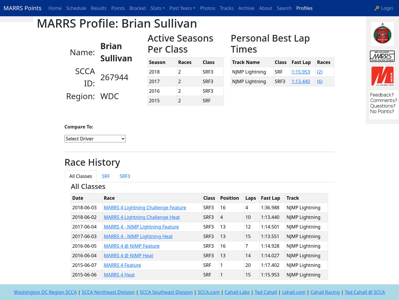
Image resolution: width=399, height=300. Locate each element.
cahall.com (293, 292)
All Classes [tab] (81, 176)
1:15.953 (301, 72)
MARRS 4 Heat (119, 275)
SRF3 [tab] (125, 176)
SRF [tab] (106, 176)
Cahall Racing (325, 292)
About (265, 8)
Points (118, 8)
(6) (320, 81)
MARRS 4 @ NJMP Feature (132, 246)
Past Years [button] (181, 8)
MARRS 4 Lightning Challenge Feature (145, 207)
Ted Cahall (266, 292)
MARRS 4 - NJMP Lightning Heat (138, 236)
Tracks (227, 8)
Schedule (76, 8)
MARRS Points (22, 8)
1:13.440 (301, 81)
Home (55, 8)
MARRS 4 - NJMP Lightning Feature (141, 227)
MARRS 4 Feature (122, 265)
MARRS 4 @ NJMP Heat (128, 255)
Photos (207, 8)
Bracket (137, 8)
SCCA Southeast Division (166, 292)
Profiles (304, 8)
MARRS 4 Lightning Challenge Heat (142, 217)
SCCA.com (209, 292)
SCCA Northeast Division (108, 292)
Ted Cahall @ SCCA (365, 292)
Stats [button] (156, 8)
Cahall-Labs (237, 292)
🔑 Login (383, 8)
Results (98, 8)
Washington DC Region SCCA (45, 292)
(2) (320, 72)
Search (284, 8)
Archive (246, 8)
